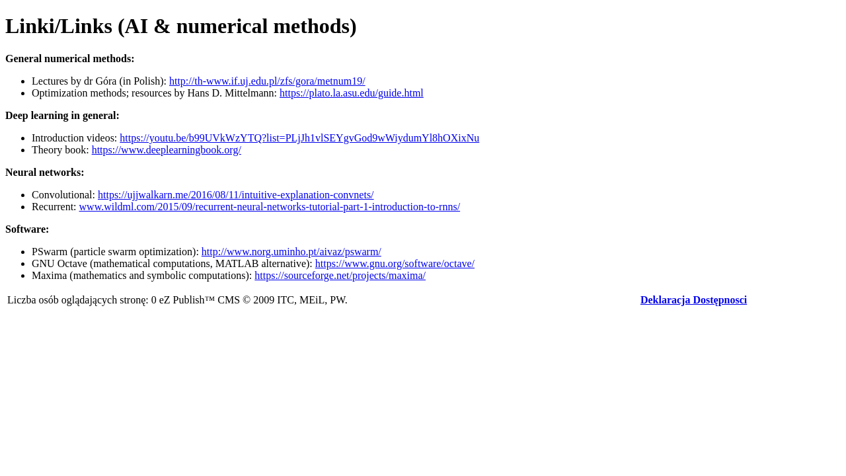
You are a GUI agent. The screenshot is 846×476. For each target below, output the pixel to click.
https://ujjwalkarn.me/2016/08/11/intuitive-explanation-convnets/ (236, 194)
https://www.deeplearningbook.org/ (166, 149)
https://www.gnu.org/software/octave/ (395, 263)
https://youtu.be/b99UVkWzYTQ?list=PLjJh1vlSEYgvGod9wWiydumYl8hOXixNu (299, 137)
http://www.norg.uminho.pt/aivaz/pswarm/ (291, 251)
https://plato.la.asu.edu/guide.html (352, 93)
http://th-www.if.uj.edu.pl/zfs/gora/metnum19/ (267, 81)
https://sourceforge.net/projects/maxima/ (340, 275)
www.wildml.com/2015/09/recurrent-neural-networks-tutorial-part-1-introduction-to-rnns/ (270, 206)
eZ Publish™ (187, 299)
